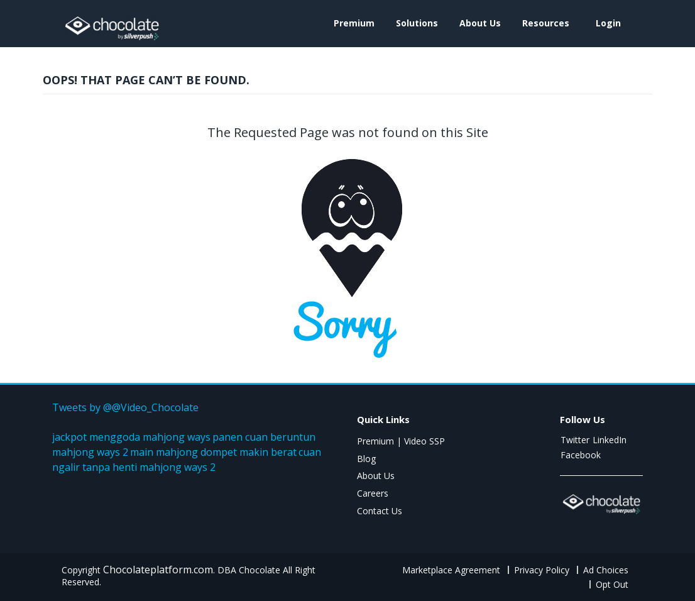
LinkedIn (610, 440)
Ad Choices (605, 570)
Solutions (417, 23)
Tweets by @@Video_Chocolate (125, 407)
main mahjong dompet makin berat (213, 452)
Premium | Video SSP (401, 441)
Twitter (575, 440)
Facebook (581, 455)
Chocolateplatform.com (158, 569)
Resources (545, 23)
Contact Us (379, 511)
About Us (480, 23)
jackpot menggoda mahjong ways (131, 437)
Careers (372, 493)
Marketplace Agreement (451, 570)
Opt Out (612, 584)
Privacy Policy (541, 570)
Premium (354, 23)
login (608, 23)
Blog (366, 459)
